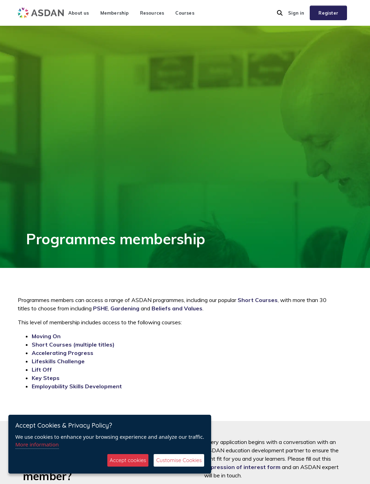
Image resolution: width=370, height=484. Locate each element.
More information (37, 444)
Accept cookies (128, 460)
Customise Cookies (179, 460)
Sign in (296, 13)
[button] (280, 13)
